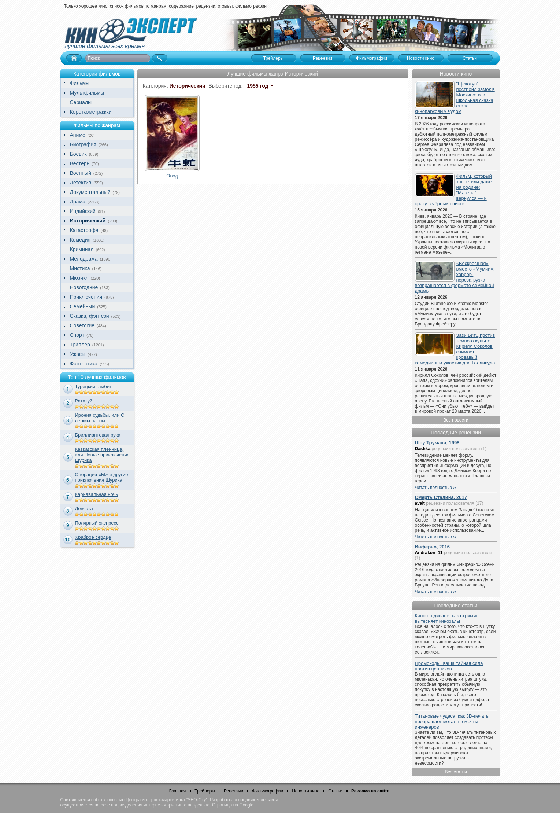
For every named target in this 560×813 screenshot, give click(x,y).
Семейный (82, 306)
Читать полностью (433, 487)
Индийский (83, 211)
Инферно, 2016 (432, 546)
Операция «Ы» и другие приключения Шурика (101, 477)
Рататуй (84, 401)
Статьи (335, 791)
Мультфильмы (87, 93)
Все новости (455, 420)
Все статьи (456, 772)
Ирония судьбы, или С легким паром (100, 417)
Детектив (81, 182)
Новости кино (305, 791)
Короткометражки (91, 112)
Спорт (77, 335)
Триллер (80, 344)
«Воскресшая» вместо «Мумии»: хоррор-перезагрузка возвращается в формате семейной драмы (455, 277)
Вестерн (80, 163)
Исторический (88, 221)
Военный (80, 173)
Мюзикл (79, 278)
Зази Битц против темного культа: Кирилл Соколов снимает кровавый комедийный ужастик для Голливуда (455, 348)
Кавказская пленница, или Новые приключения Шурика (102, 454)
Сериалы (81, 102)
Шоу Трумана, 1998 (437, 442)
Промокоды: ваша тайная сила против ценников (449, 666)
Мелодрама (84, 259)
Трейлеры (204, 791)
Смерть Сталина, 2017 (441, 497)
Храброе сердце (93, 537)
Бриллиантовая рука (97, 435)
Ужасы (78, 354)
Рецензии (233, 791)
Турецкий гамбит (93, 386)
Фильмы (80, 83)
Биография (83, 144)
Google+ (247, 805)
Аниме (77, 135)
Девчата (84, 508)
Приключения (86, 297)
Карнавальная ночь (96, 494)
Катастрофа (84, 230)
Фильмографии (267, 791)
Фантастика (84, 364)
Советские (82, 325)
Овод (172, 176)
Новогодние (84, 287)
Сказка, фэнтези (89, 316)
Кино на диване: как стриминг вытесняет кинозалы (448, 618)
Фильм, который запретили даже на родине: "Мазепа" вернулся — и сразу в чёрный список (453, 189)
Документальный (90, 192)
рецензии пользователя (456, 448)
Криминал (82, 249)
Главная (177, 791)
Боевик (78, 154)
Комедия (80, 240)
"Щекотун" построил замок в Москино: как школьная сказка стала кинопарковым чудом (455, 97)
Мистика (80, 268)
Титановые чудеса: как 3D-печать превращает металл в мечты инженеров (452, 721)
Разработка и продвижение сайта (244, 799)
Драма (77, 202)
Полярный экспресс (97, 523)
